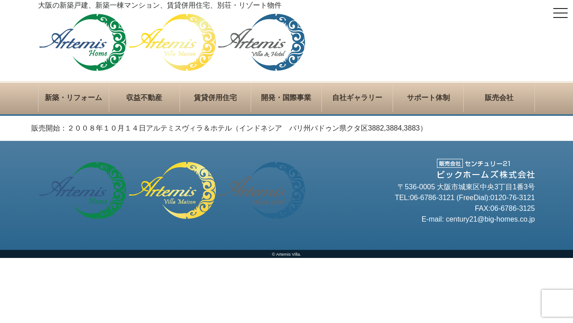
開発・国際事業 (286, 97)
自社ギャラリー (357, 97)
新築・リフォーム (73, 97)
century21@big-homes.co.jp (490, 219)
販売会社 (499, 97)
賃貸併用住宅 (215, 97)
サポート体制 (428, 97)
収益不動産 (144, 97)
